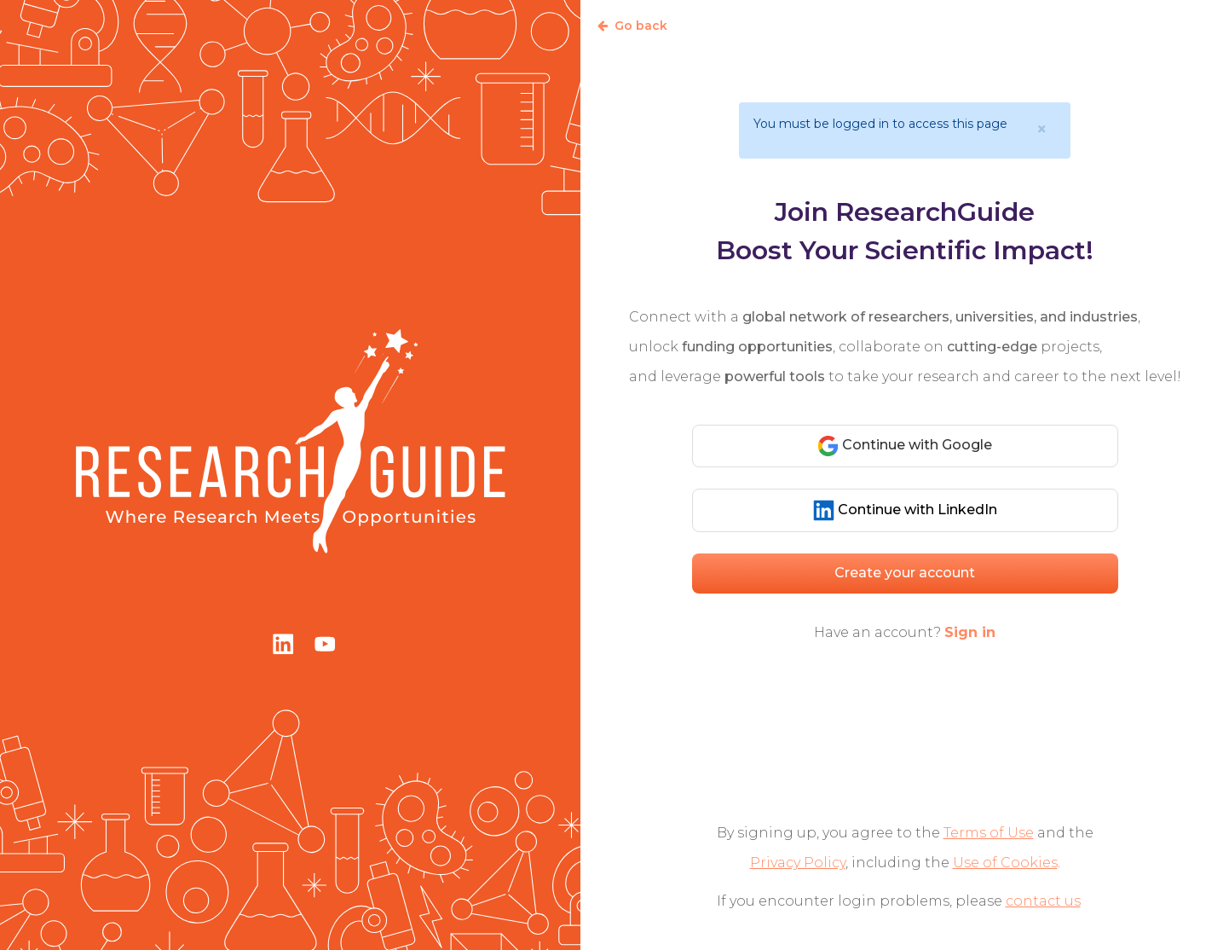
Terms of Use (988, 833)
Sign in (969, 632)
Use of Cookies (1005, 862)
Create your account (904, 573)
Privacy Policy (797, 862)
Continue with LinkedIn (905, 510)
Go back (632, 25)
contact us (1043, 901)
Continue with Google (904, 446)
